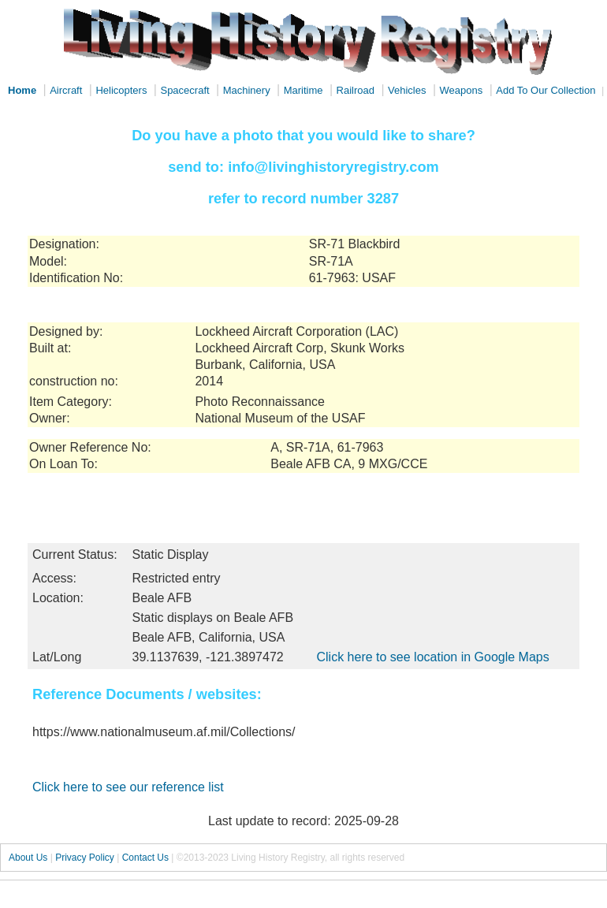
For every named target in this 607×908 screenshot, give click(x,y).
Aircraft (66, 90)
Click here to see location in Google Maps (432, 657)
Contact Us (145, 857)
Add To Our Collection (545, 90)
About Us (28, 857)
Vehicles (407, 90)
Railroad (355, 90)
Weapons (461, 90)
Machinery (246, 90)
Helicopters (121, 90)
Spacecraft (184, 90)
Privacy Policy (84, 857)
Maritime (303, 90)
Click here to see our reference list (128, 787)
